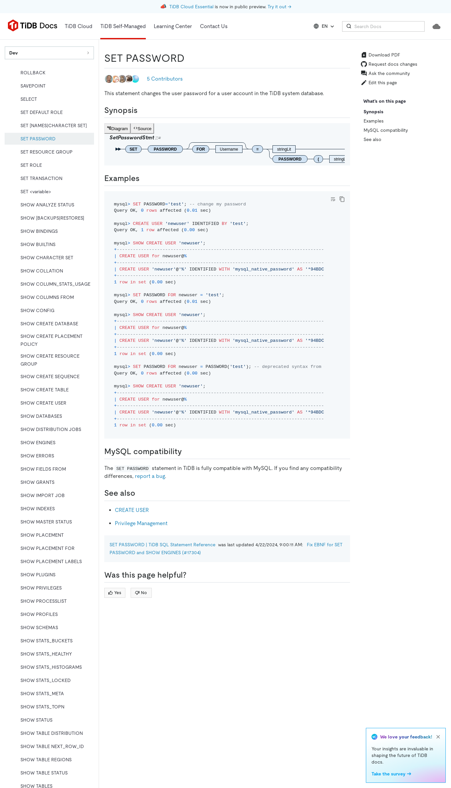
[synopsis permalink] (143, 110)
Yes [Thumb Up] (114, 592)
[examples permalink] (145, 178)
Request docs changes (389, 64)
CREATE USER (132, 510)
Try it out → (279, 6)
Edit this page (379, 82)
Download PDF (380, 55)
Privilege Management (141, 523)
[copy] (342, 199)
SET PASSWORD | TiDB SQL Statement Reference (162, 544)
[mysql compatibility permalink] (187, 451)
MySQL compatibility (386, 130)
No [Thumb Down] (141, 592)
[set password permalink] (190, 58)
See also (372, 139)
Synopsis (373, 111)
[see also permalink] (141, 493)
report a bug (150, 476)
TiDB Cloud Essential (191, 6)
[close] (438, 736)
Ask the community (385, 73)
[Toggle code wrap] (333, 199)
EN (324, 26)
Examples (374, 121)
